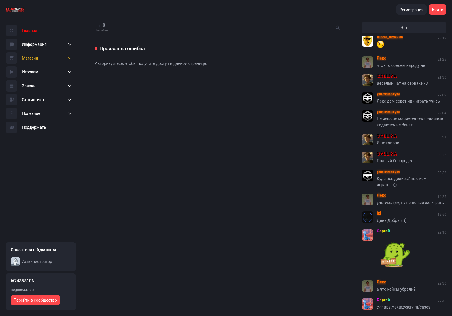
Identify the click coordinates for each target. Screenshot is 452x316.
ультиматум (388, 94)
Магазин (22, 58)
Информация (26, 44)
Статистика (25, 99)
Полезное (23, 113)
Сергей (383, 231)
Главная (21, 30)
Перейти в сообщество (35, 300)
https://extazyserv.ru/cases (405, 307)
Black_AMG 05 (390, 37)
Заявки (21, 86)
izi (379, 213)
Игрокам (22, 72)
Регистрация (412, 9)
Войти (437, 9)
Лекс (381, 58)
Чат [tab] (404, 27)
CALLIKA (387, 76)
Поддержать (26, 127)
